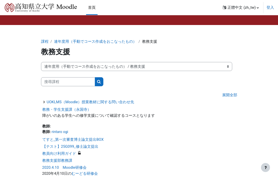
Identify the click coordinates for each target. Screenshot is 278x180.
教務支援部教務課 (57, 161)
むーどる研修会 (85, 174)
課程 (45, 42)
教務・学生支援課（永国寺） (66, 110)
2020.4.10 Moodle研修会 (64, 168)
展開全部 (229, 95)
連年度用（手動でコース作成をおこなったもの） (95, 42)
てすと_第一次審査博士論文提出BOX (73, 140)
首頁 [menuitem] (92, 7)
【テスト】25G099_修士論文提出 (70, 147)
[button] (240, 7)
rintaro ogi (60, 132)
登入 (270, 7)
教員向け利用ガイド (59, 154)
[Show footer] (265, 167)
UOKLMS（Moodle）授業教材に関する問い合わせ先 (90, 102)
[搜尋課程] (68, 82)
